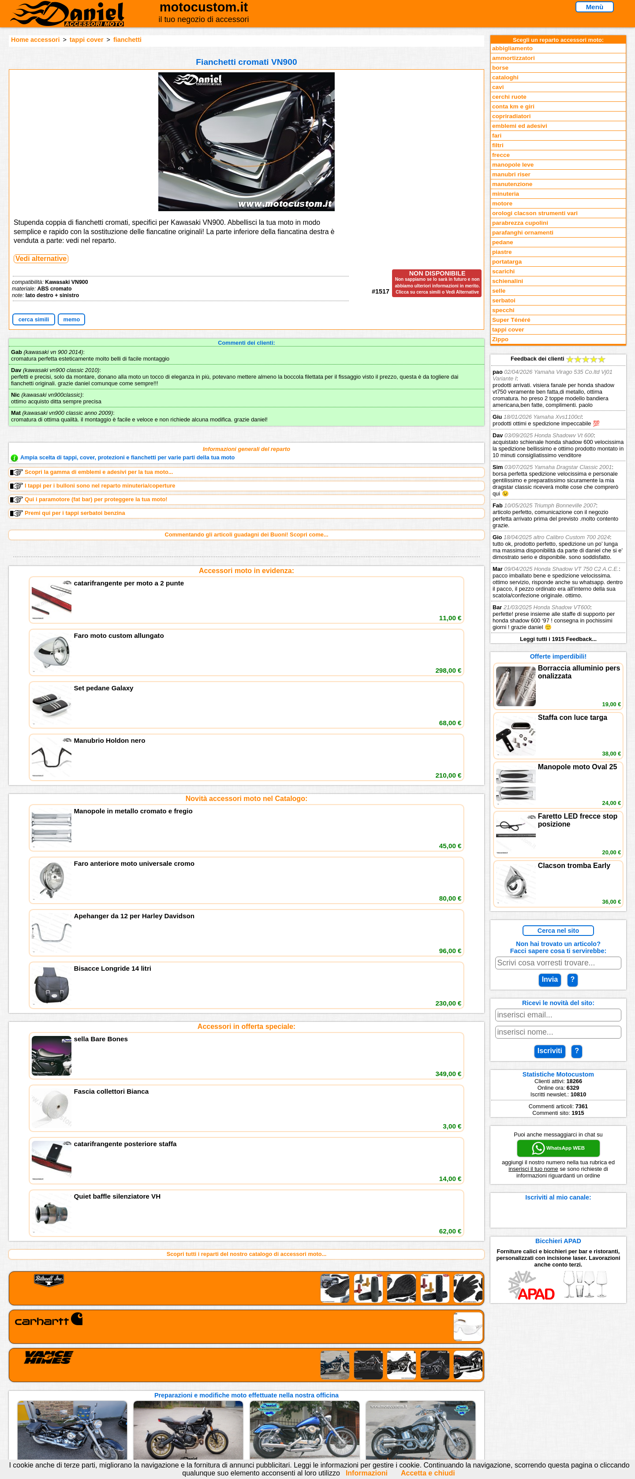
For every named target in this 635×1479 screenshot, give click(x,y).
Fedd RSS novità (238, 1412)
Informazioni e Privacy (246, 1394)
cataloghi (505, 77)
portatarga (507, 261)
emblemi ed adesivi (519, 126)
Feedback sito (125, 1394)
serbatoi (503, 300)
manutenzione (512, 184)
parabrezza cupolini (520, 223)
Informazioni (367, 1473)
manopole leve (513, 164)
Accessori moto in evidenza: (246, 570)
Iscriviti (550, 1050)
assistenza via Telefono (247, 1385)
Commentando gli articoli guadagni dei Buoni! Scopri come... (246, 534)
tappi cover (87, 39)
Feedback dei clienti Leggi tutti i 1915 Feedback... (558, 498)
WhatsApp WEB (558, 1148)
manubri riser (511, 174)
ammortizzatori (513, 58)
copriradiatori (511, 116)
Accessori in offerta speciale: (246, 709)
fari (496, 135)
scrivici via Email (238, 1376)
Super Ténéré (511, 320)
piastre (502, 252)
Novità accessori (129, 1385)
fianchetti (127, 39)
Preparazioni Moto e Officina (145, 1404)
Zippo (500, 339)
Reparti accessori (130, 1376)
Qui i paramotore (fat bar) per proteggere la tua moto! (89, 499)
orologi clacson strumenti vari (535, 213)
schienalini (507, 281)
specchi (503, 310)
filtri (498, 145)
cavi (498, 87)
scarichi (503, 271)
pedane (502, 242)
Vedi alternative (41, 258)
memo (72, 319)
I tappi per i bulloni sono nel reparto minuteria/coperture (92, 485)
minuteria (505, 193)
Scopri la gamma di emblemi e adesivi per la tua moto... (91, 472)
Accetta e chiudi (428, 1473)
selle (498, 290)
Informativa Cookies (242, 1404)
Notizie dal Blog (128, 1412)
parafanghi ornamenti (522, 232)
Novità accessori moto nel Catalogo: (247, 640)
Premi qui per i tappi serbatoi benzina (67, 513)
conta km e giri (513, 106)
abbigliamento (512, 48)
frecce (501, 155)
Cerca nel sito (558, 930)
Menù (595, 7)
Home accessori (35, 39)
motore (502, 203)
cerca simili (34, 319)
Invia (550, 979)
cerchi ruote (509, 96)
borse (500, 67)
